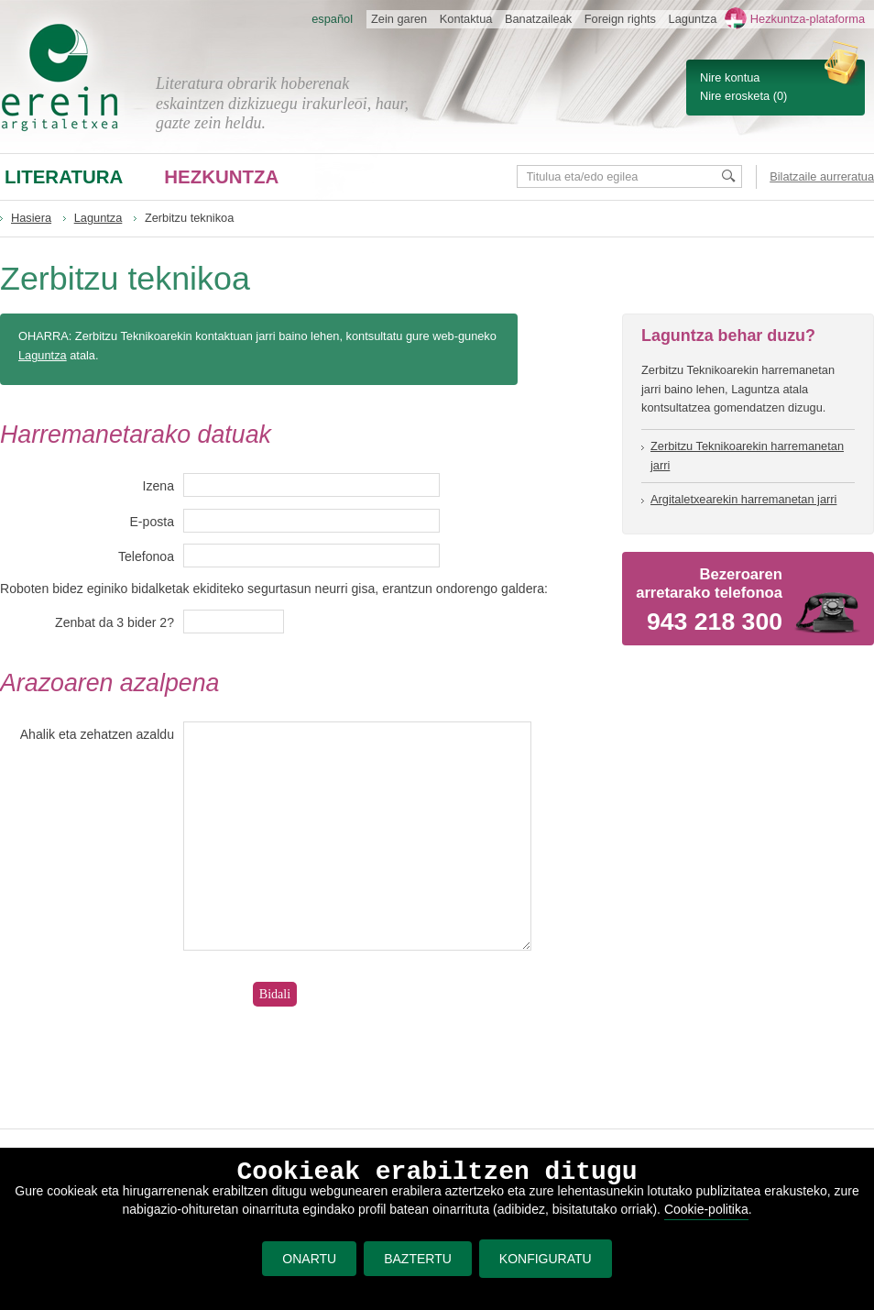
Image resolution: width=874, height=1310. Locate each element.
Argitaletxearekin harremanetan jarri (743, 499)
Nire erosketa (735, 96)
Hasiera (31, 218)
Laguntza (98, 218)
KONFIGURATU (545, 1258)
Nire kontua (729, 77)
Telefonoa (146, 556)
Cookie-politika (706, 1209)
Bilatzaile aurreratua (822, 176)
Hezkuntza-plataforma (807, 19)
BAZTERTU (418, 1258)
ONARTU (309, 1258)
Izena (158, 486)
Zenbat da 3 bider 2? (114, 622)
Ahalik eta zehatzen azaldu (97, 734)
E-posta (151, 521)
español (332, 19)
